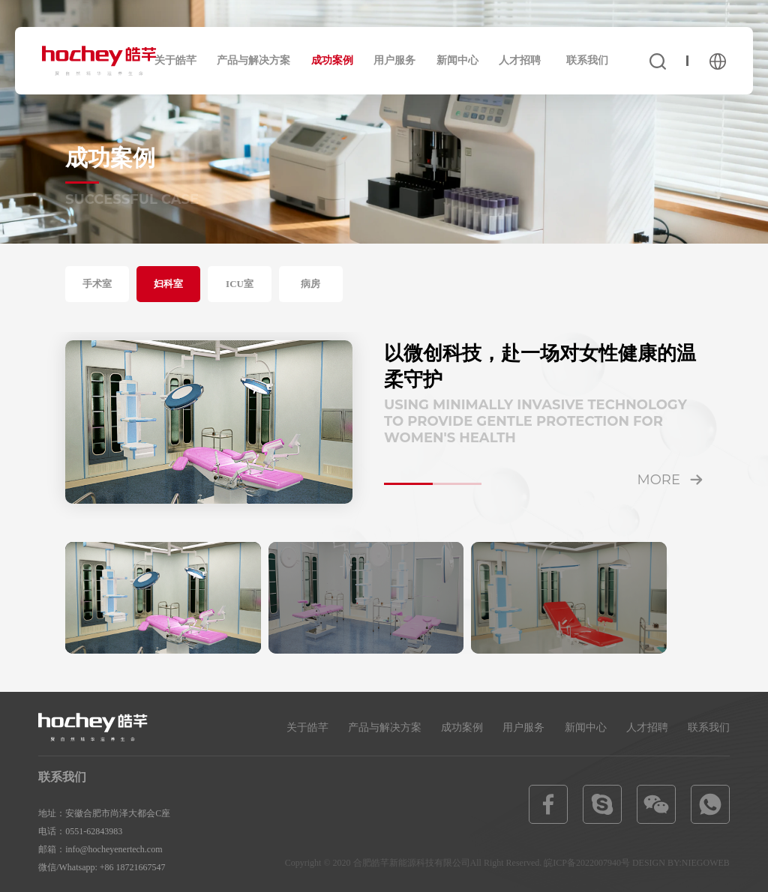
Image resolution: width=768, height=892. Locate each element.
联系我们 (587, 60)
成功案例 (332, 60)
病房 (310, 283)
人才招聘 (520, 60)
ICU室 (240, 283)
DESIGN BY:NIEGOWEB (681, 863)
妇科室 (168, 283)
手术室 (97, 283)
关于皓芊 (175, 60)
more (659, 479)
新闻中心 (457, 60)
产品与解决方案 (253, 60)
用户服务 (395, 60)
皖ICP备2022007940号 (587, 863)
